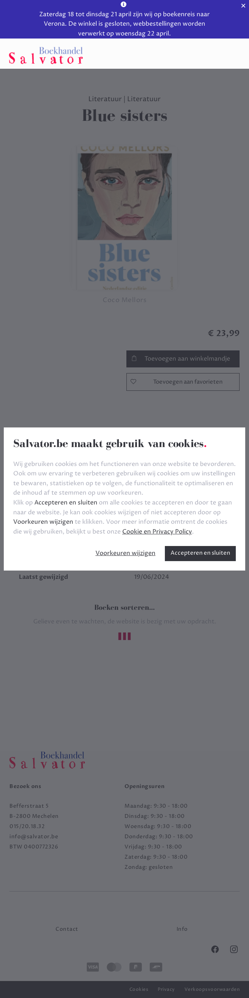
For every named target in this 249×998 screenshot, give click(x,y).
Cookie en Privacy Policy (157, 532)
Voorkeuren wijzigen (125, 553)
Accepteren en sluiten (200, 553)
